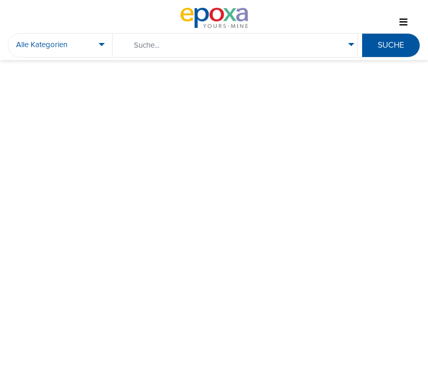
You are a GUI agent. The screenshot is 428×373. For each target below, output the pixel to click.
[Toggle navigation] (403, 23)
